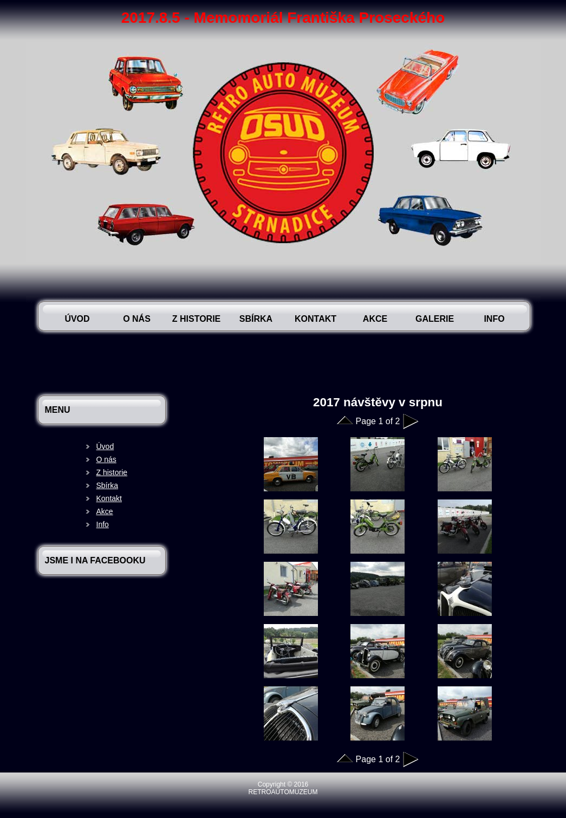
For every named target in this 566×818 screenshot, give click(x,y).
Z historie (196, 318)
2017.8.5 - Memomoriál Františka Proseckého (283, 17)
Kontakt (315, 318)
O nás (137, 318)
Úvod (76, 318)
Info (494, 318)
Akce (375, 318)
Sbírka (255, 318)
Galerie (434, 318)
